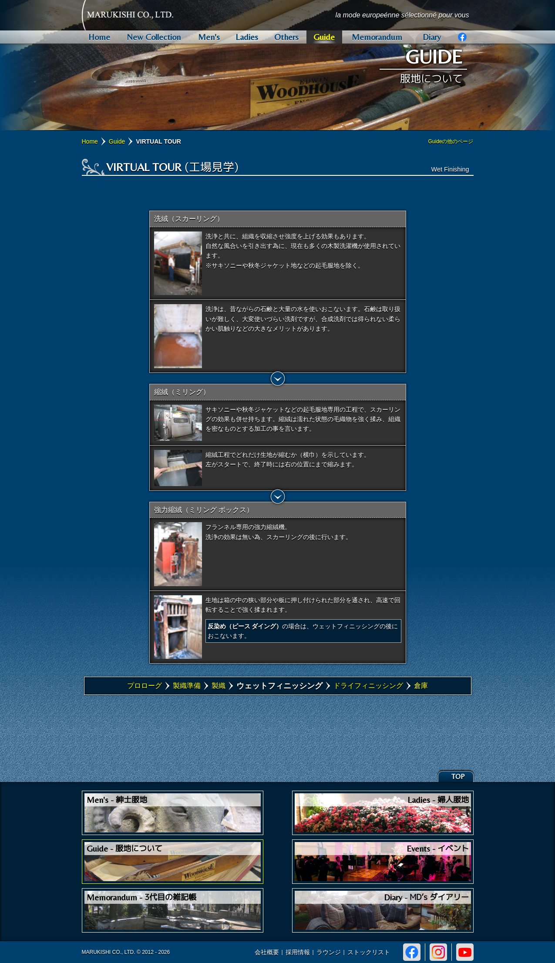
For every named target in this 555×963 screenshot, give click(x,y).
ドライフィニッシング (368, 685)
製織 (218, 685)
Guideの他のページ (450, 141)
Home (90, 141)
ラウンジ (328, 952)
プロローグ (144, 685)
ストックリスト (368, 952)
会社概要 (267, 952)
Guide (117, 141)
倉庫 (421, 685)
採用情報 (298, 952)
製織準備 (187, 685)
